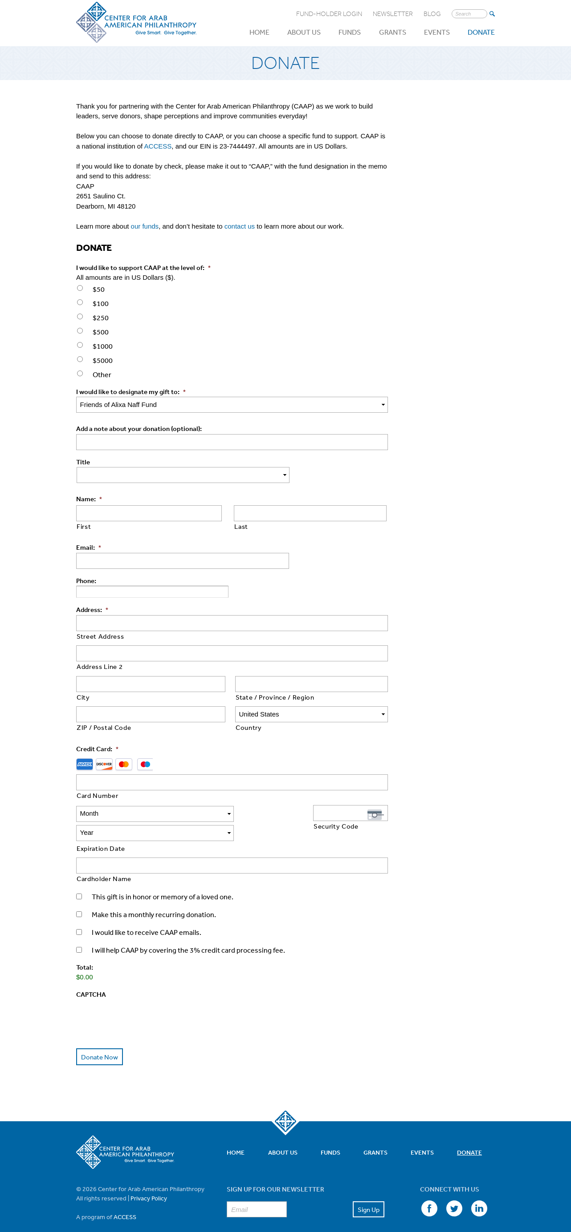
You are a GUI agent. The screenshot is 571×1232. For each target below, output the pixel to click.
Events (437, 32)
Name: (89, 499)
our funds (145, 226)
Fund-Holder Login (329, 14)
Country (249, 727)
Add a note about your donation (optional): (139, 428)
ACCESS (158, 146)
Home (259, 32)
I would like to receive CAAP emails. (146, 913)
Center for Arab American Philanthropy (136, 23)
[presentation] (144, 997)
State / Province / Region (275, 697)
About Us (304, 32)
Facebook (428, 1189)
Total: (84, 948)
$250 (101, 317)
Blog (432, 14)
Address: (92, 609)
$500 (101, 331)
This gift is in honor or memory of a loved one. (162, 877)
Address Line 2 (99, 666)
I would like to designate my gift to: (131, 391)
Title (83, 462)
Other (102, 374)
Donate (481, 32)
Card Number (97, 795)
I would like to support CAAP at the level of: (143, 267)
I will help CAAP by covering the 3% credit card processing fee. (188, 930)
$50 (99, 289)
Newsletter (393, 14)
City (83, 697)
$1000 (103, 346)
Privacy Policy (149, 1178)
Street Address (100, 636)
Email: (88, 547)
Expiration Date (101, 829)
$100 (101, 303)
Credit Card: (97, 749)
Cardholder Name (104, 859)
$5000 (103, 360)
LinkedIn (478, 1189)
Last (241, 526)
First (84, 526)
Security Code (336, 826)
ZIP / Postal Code (104, 727)
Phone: (86, 580)
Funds (350, 32)
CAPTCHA (91, 975)
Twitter (453, 1189)
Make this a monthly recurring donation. (154, 895)
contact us (239, 226)
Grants (392, 32)
